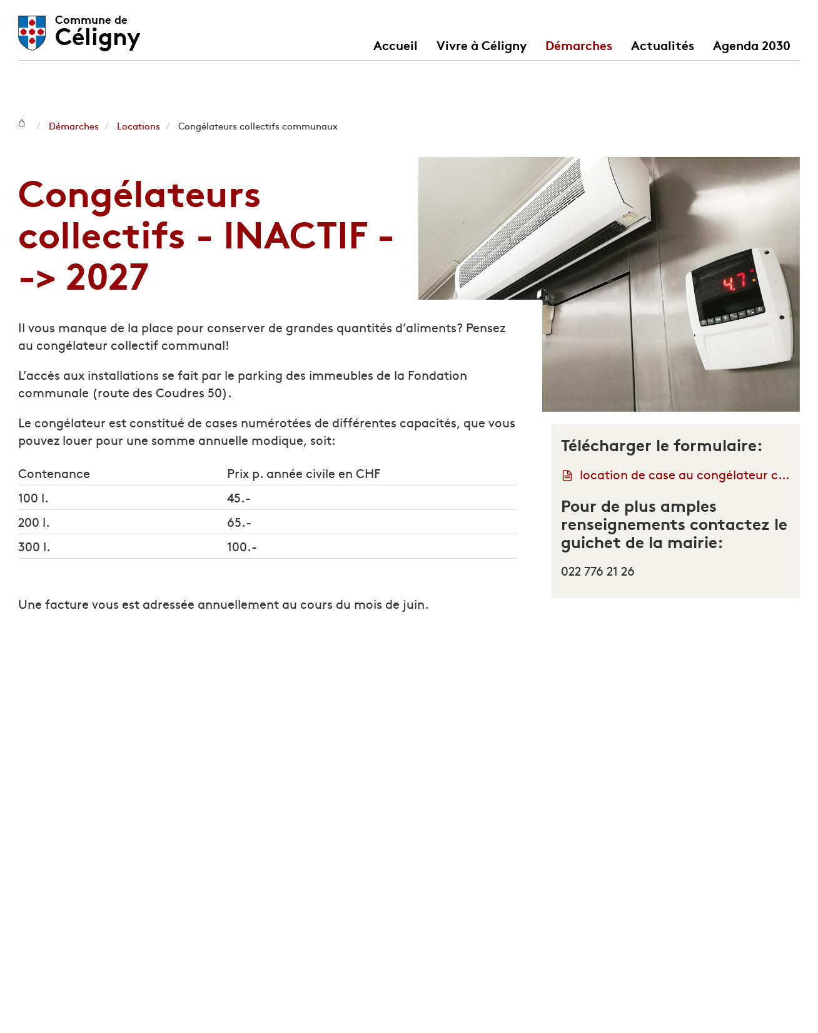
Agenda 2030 (751, 44)
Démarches (578, 44)
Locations (138, 125)
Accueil (395, 44)
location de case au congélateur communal (685, 474)
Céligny (98, 27)
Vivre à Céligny (482, 44)
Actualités (662, 44)
